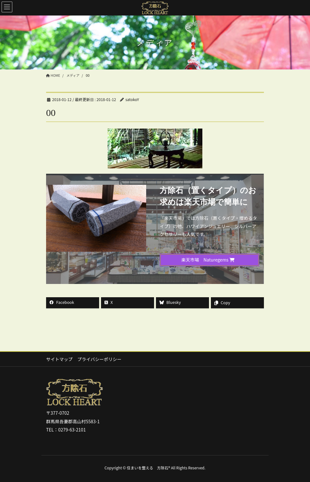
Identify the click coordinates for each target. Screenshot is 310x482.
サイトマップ (59, 359)
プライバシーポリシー (99, 359)
